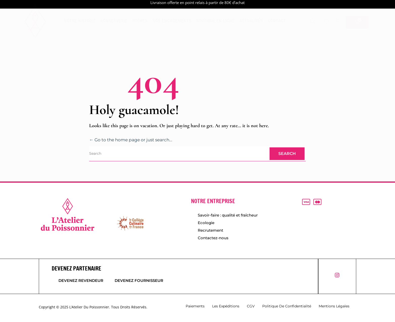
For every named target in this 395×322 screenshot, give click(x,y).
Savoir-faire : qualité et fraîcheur (228, 215)
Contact (276, 20)
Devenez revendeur (80, 281)
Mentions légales (334, 307)
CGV (251, 307)
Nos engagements (171, 20)
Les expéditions (225, 307)
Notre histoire (79, 20)
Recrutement (210, 230)
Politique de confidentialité (286, 307)
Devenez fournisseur (140, 281)
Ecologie (206, 223)
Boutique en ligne (215, 20)
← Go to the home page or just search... (133, 140)
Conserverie (114, 20)
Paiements (195, 307)
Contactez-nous (213, 238)
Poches (139, 20)
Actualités (251, 20)
